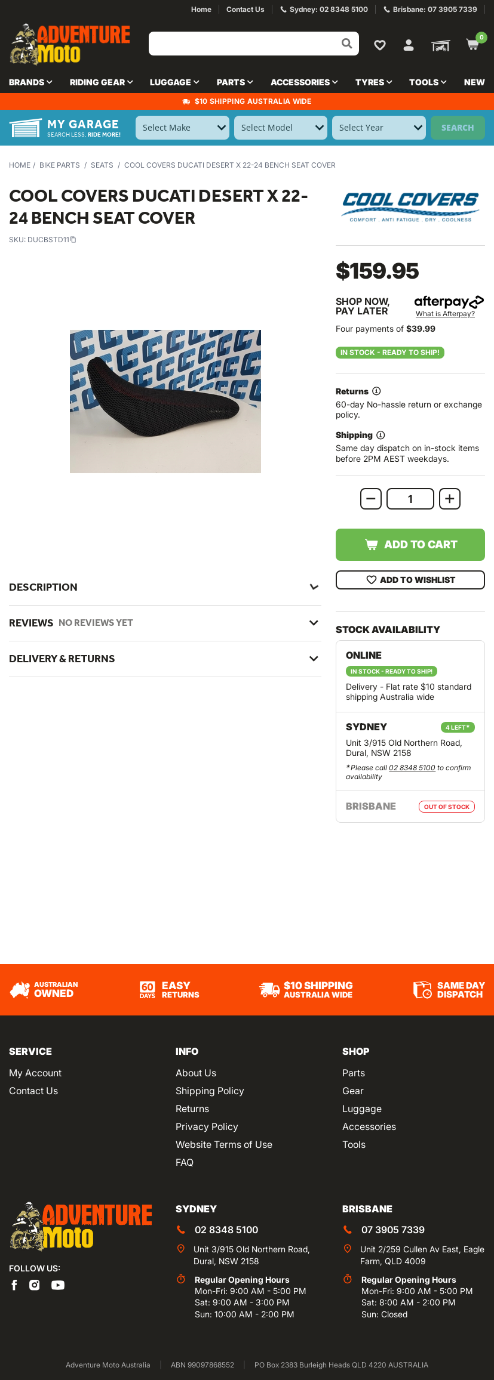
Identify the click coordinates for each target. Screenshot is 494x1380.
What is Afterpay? (445, 313)
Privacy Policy (207, 1126)
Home (19, 164)
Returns (192, 1109)
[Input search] (254, 43)
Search (457, 127)
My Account (35, 1073)
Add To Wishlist (411, 580)
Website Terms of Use (224, 1144)
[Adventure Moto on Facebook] (14, 1284)
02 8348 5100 (412, 767)
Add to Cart (411, 544)
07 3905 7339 (393, 1230)
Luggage (362, 1109)
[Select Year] (379, 128)
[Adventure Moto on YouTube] (58, 1284)
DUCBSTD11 (51, 239)
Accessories (369, 1126)
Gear (353, 1091)
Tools (354, 1144)
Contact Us (33, 1091)
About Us (196, 1073)
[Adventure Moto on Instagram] (34, 1284)
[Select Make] (182, 128)
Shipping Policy (210, 1091)
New (474, 82)
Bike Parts (60, 164)
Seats (102, 164)
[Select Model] (281, 128)
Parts (353, 1073)
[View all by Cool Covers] (410, 207)
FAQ (185, 1162)
